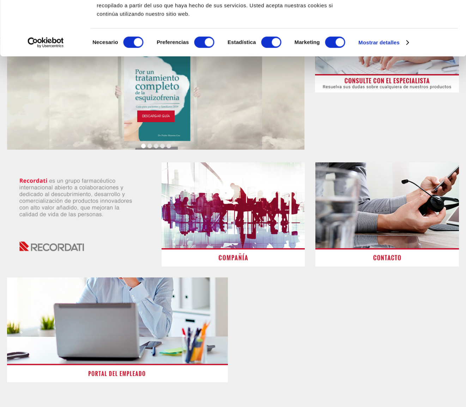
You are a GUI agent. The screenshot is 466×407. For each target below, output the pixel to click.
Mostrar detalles (379, 97)
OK (407, 17)
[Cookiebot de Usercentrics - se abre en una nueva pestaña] (46, 96)
